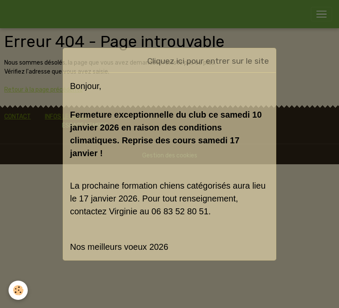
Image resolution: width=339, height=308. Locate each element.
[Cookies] (18, 290)
